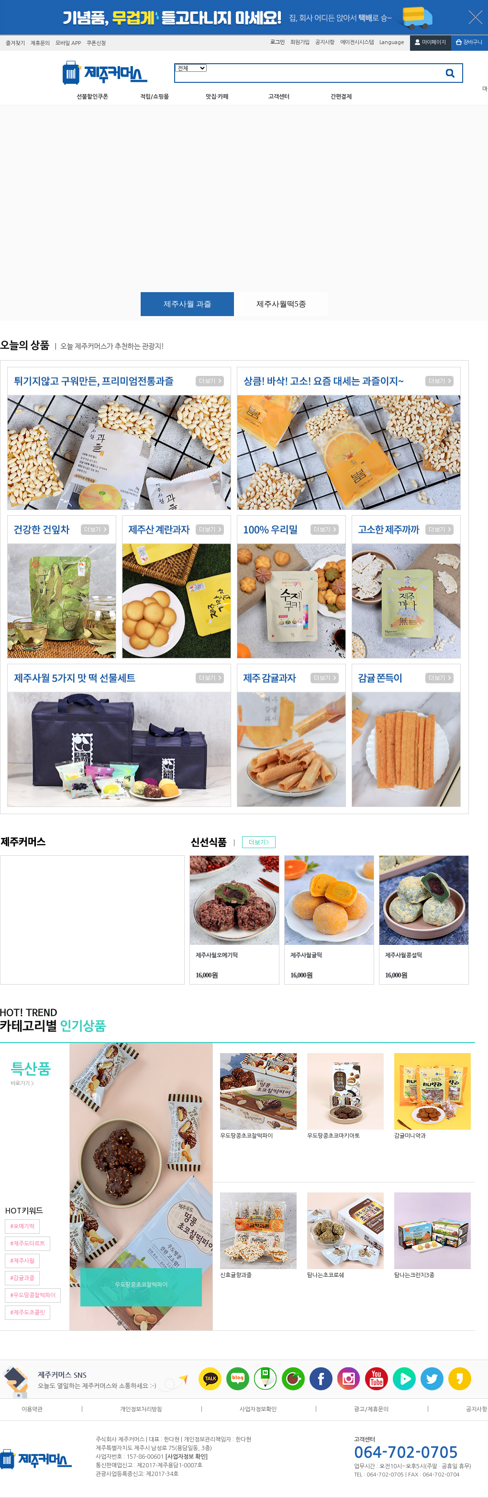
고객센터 (278, 97)
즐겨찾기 (15, 43)
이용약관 (32, 1409)
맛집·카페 (217, 97)
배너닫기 (476, 17)
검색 (450, 73)
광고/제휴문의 (371, 1409)
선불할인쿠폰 (92, 97)
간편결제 (341, 97)
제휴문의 (40, 43)
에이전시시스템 (357, 42)
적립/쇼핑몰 (154, 97)
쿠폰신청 (96, 43)
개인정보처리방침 (141, 1409)
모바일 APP (68, 43)
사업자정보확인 (258, 1409)
